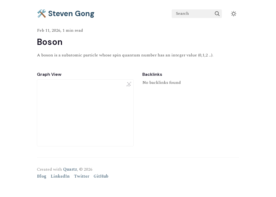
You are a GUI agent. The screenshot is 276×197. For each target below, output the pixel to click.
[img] (217, 13)
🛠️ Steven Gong (66, 14)
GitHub (101, 176)
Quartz (70, 169)
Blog (41, 176)
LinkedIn (60, 176)
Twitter (81, 176)
